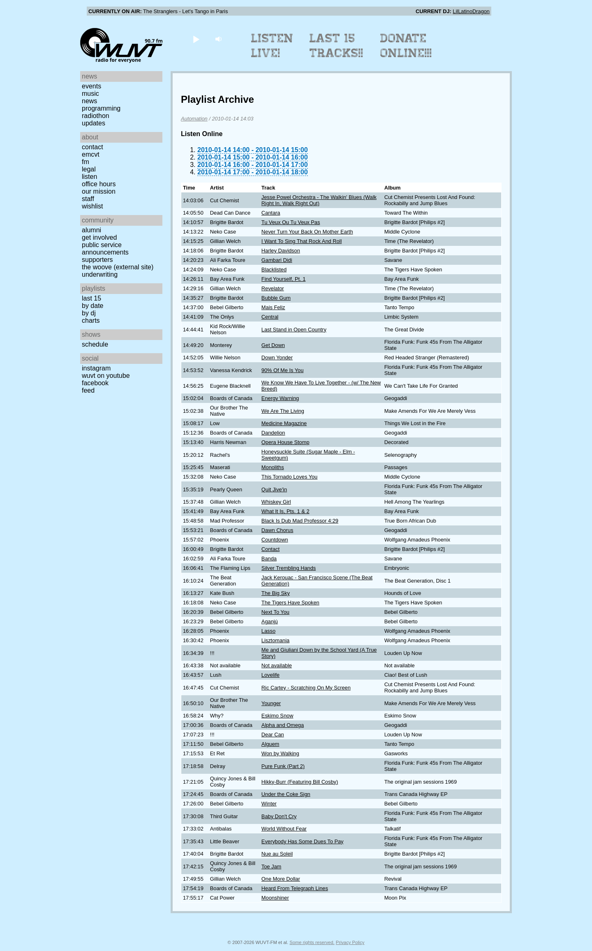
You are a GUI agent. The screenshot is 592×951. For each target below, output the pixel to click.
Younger (271, 703)
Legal (89, 169)
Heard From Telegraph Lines (294, 888)
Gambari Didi (276, 260)
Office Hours (99, 183)
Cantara (270, 213)
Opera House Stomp (285, 442)
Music (90, 93)
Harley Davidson (280, 251)
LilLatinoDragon (471, 11)
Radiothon (95, 115)
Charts (91, 320)
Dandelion (273, 433)
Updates (93, 123)
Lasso (268, 631)
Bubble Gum (276, 298)
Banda (269, 558)
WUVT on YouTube (106, 375)
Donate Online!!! (406, 45)
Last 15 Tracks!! (336, 45)
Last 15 (91, 298)
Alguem (270, 744)
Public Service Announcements (105, 248)
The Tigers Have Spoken (290, 602)
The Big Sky (275, 593)
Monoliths (272, 467)
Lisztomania (275, 640)
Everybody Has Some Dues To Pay (302, 841)
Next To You (275, 612)
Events (91, 86)
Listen (89, 176)
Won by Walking (280, 753)
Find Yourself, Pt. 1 (283, 279)
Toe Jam (271, 866)
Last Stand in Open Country (293, 329)
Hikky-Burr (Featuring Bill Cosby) (299, 782)
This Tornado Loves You (289, 477)
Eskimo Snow (277, 716)
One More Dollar (280, 879)
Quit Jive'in (274, 489)
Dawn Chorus (277, 530)
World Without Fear (284, 829)
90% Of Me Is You (282, 370)
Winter (269, 804)
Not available (276, 665)
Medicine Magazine (284, 423)
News (89, 100)
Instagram (96, 368)
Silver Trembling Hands (288, 568)
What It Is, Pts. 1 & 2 (285, 511)
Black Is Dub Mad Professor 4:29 (299, 521)
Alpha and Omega (282, 725)
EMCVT (90, 154)
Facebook (95, 382)
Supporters (97, 259)
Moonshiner (275, 898)
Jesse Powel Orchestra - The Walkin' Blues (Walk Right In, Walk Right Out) (319, 200)
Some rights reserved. (311, 942)
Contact (92, 146)
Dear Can (272, 734)
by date (92, 305)
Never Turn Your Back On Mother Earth (307, 232)
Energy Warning (280, 398)
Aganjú (269, 621)
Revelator (272, 288)
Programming (101, 108)
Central (269, 317)
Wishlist (92, 206)
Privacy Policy (350, 942)
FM (85, 161)
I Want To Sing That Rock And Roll (301, 241)
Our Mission (99, 191)
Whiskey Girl (276, 502)
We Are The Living (282, 411)
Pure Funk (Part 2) (283, 766)
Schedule (95, 344)
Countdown (274, 540)
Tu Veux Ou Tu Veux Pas (290, 222)
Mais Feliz (273, 307)
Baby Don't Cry (279, 816)
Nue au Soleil (277, 854)
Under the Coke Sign (285, 794)
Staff (88, 198)
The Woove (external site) (117, 267)
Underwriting (100, 274)
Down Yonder (277, 357)
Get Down (273, 345)
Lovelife (270, 675)
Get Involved (99, 237)
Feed (88, 390)
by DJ (89, 313)
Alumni (91, 230)
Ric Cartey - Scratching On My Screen (306, 688)
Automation (194, 119)
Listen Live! (272, 45)
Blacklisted (274, 269)
